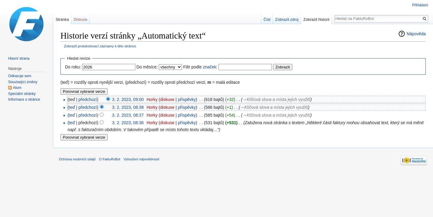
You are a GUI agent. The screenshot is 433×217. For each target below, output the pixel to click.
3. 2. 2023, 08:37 (128, 115)
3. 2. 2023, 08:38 (128, 107)
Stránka (62, 19)
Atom (17, 88)
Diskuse (81, 19)
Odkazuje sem (19, 76)
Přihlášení (420, 5)
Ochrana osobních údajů (77, 159)
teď (72, 107)
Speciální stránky (21, 94)
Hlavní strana (18, 58)
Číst (267, 19)
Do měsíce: (147, 66)
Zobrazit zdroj (287, 19)
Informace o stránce (24, 99)
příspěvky (187, 99)
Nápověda (416, 33)
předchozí (87, 99)
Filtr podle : (200, 66)
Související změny (22, 82)
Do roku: (73, 66)
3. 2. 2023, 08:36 (128, 122)
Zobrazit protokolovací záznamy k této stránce (100, 46)
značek (209, 66)
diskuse (167, 99)
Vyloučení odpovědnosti (141, 159)
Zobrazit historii (316, 19)
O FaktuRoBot (109, 159)
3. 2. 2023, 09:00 (128, 99)
